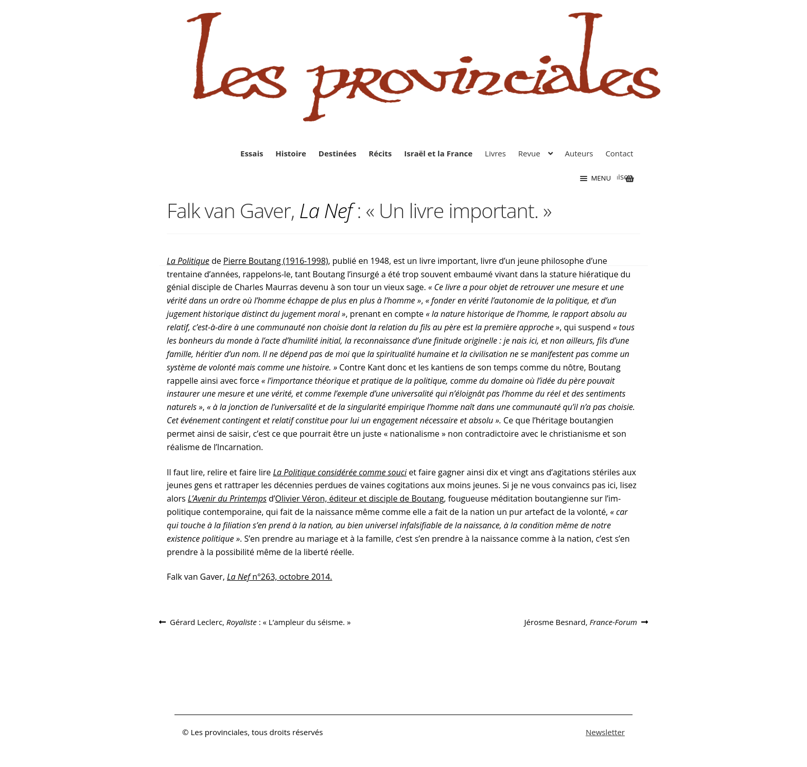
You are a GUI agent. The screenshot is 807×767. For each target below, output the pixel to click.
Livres (495, 153)
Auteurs (579, 153)
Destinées (338, 153)
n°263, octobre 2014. (279, 576)
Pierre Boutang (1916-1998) (275, 260)
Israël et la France (438, 153)
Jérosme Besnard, (580, 622)
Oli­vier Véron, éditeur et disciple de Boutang (359, 498)
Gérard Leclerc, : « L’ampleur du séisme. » (259, 622)
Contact (619, 153)
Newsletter (605, 732)
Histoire (290, 153)
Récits (380, 153)
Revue (529, 153)
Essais (251, 153)
